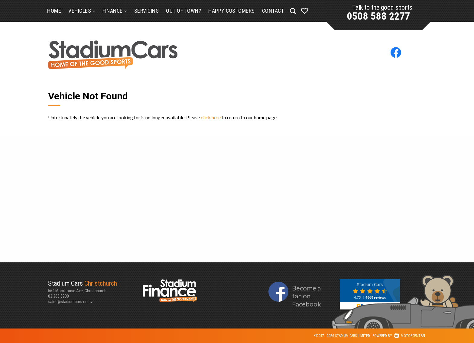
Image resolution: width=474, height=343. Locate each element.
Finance (114, 11)
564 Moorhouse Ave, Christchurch (95, 286)
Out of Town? (183, 11)
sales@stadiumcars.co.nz (70, 301)
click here (211, 117)
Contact (273, 11)
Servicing (146, 11)
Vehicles (81, 11)
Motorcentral (410, 336)
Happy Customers (231, 11)
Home (54, 11)
